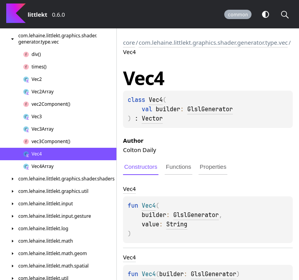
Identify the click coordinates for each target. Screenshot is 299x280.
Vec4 (156, 100)
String (176, 224)
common (238, 15)
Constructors (140, 166)
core (129, 42)
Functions (178, 166)
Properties (213, 166)
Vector (152, 118)
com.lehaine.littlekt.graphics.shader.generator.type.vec (213, 42)
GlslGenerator (210, 109)
